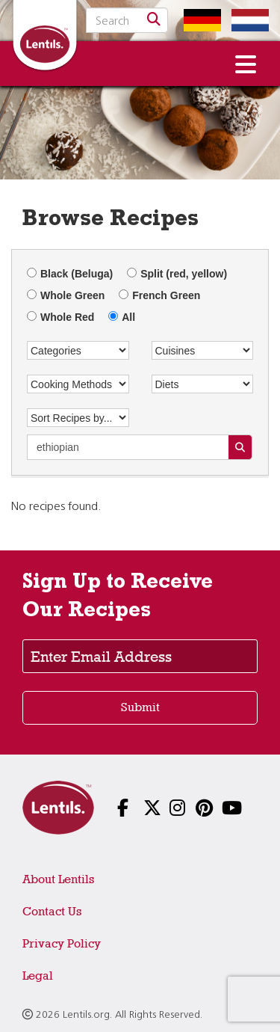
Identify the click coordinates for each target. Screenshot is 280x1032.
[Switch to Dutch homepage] (246, 20)
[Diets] (203, 384)
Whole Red (60, 317)
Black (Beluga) (70, 274)
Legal (37, 975)
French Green (159, 295)
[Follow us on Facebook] (114, 809)
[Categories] (78, 350)
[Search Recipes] (240, 447)
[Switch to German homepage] (198, 20)
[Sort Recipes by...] (78, 417)
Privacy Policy (61, 943)
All (121, 317)
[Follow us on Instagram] (166, 809)
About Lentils (58, 879)
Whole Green (66, 295)
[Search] (154, 20)
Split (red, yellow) (177, 274)
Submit (140, 707)
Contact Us (51, 911)
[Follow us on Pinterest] (192, 809)
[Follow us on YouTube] (218, 809)
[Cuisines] (203, 350)
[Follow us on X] (140, 809)
